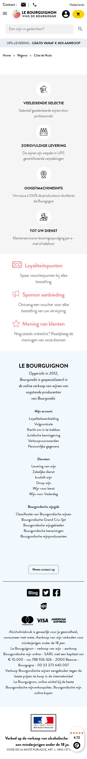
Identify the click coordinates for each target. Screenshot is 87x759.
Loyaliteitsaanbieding (43, 418)
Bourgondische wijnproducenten (43, 536)
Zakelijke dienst (44, 472)
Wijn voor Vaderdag (43, 494)
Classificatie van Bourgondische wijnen (43, 514)
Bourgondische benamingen (44, 531)
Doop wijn (43, 483)
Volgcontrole (43, 424)
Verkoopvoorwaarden (43, 441)
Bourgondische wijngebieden (43, 525)
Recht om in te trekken (43, 429)
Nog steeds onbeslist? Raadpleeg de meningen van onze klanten (43, 337)
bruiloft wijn (43, 477)
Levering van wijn (43, 466)
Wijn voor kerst (44, 488)
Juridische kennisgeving (43, 435)
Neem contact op (43, 569)
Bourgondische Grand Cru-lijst (43, 519)
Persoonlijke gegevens (43, 446)
